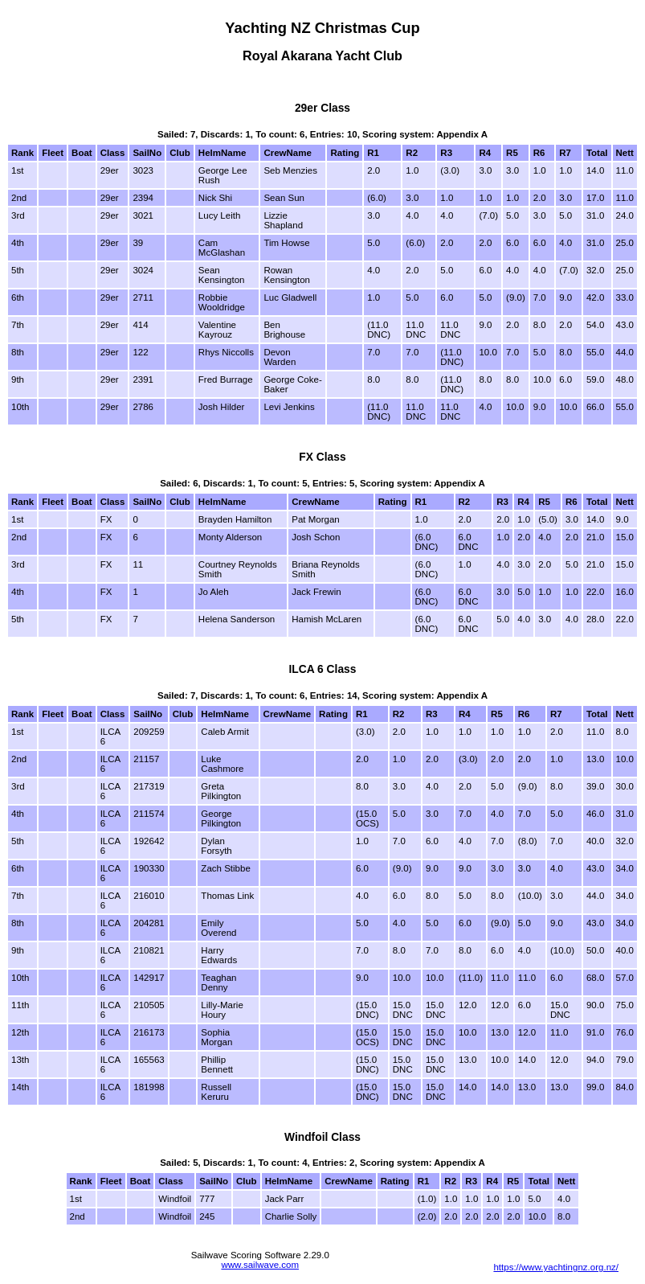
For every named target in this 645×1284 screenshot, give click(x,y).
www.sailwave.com (260, 1265)
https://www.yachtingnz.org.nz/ (555, 1267)
